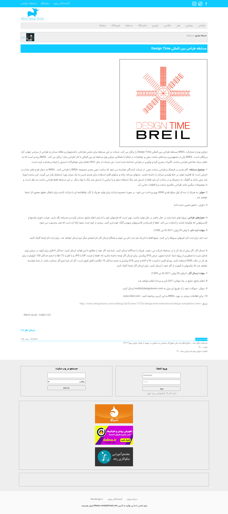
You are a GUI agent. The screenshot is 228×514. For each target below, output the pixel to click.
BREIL (181, 152)
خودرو (155, 25)
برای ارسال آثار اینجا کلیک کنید (133, 266)
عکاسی (167, 25)
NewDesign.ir (97, 499)
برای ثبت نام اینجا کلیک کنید (44, 238)
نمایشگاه (45, 4)
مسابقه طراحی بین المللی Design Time (179, 48)
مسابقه (129, 25)
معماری (189, 25)
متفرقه (102, 25)
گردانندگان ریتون (61, 4)
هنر (178, 25)
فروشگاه (115, 25)
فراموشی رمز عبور (156, 393)
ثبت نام (172, 393)
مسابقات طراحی (28, 4)
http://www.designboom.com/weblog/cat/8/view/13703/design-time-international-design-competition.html (140, 304)
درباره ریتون (132, 499)
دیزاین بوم (202, 152)
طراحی (201, 25)
